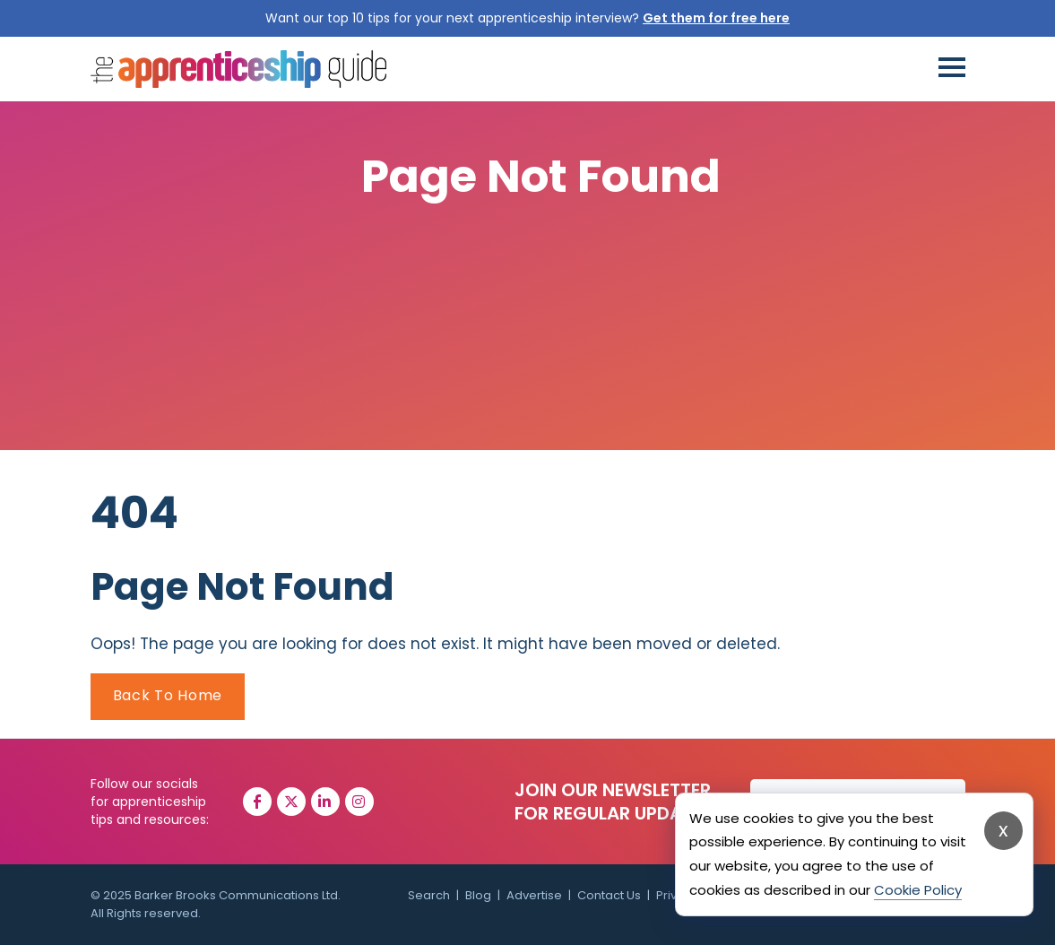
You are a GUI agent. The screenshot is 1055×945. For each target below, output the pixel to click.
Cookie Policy (918, 889)
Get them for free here (716, 18)
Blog (478, 895)
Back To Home (167, 695)
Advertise (534, 895)
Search (429, 895)
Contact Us (609, 895)
